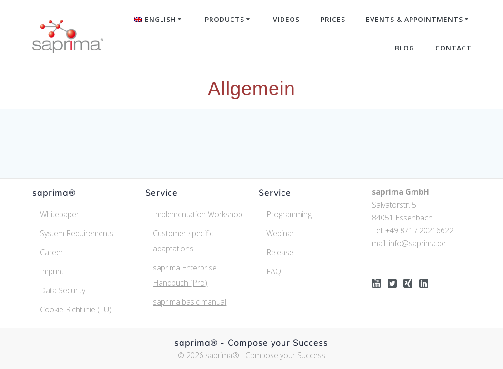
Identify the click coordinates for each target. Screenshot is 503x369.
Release (279, 252)
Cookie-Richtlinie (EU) (75, 309)
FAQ (273, 271)
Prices (333, 19)
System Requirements (76, 233)
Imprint (52, 271)
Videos (286, 19)
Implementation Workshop (197, 214)
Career (51, 252)
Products (224, 19)
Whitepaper (59, 214)
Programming (289, 214)
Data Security (62, 290)
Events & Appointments (414, 19)
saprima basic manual (189, 302)
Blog (404, 47)
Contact (453, 47)
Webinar (280, 233)
